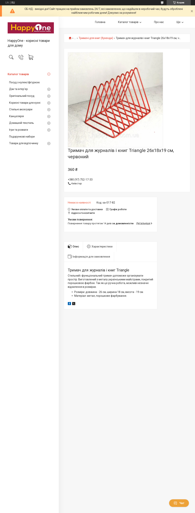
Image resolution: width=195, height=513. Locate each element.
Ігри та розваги (18, 129)
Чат (179, 503)
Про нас (159, 22)
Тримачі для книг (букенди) (96, 38)
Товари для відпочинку (23, 143)
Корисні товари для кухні (24, 102)
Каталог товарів (18, 74)
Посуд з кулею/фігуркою (24, 82)
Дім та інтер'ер (18, 89)
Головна (100, 22)
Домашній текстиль (21, 122)
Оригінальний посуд (21, 95)
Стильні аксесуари (20, 109)
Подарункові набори (22, 136)
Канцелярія (16, 116)
